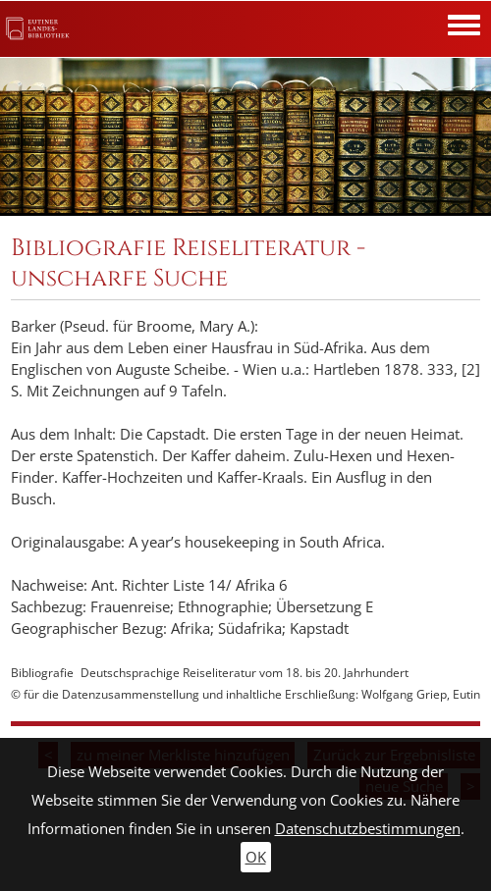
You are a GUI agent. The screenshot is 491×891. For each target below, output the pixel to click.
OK (256, 857)
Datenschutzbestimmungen (368, 828)
